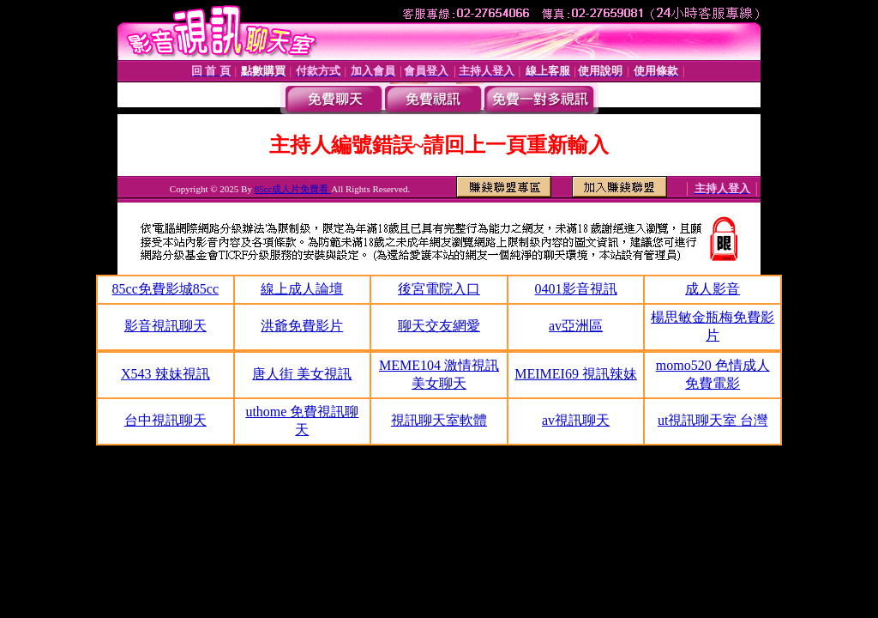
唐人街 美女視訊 (302, 374)
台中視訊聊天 (165, 420)
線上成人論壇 (302, 289)
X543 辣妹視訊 (165, 374)
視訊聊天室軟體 (439, 420)
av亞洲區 (576, 325)
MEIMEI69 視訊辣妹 (575, 374)
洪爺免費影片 (302, 325)
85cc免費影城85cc (165, 289)
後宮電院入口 (439, 289)
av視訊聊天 (576, 420)
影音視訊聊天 (165, 325)
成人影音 (712, 289)
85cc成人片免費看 (293, 189)
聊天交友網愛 (439, 325)
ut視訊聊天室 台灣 (712, 420)
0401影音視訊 (576, 289)
